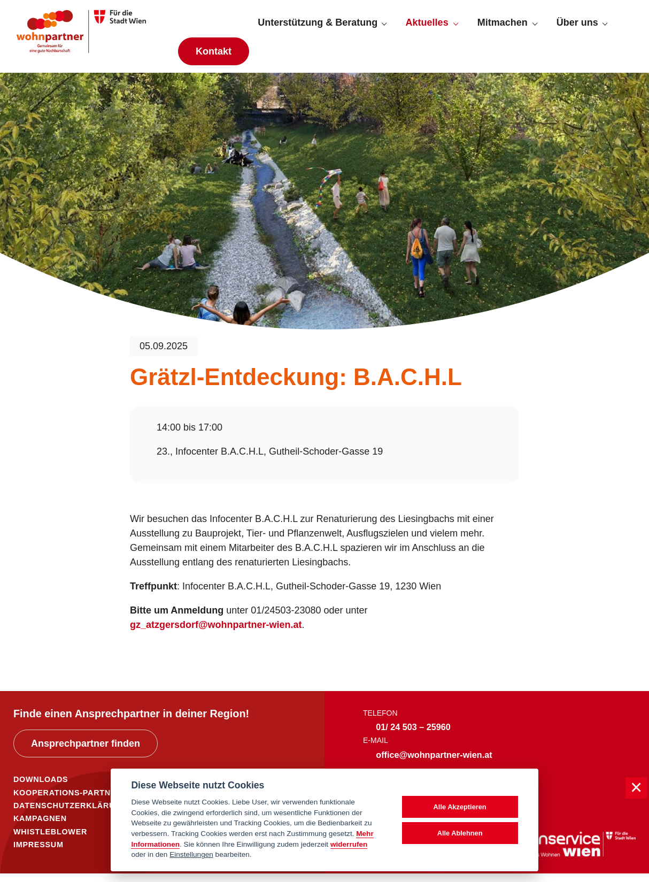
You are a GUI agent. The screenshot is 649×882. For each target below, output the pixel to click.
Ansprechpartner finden (85, 752)
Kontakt (213, 55)
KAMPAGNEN (40, 827)
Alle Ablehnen (460, 833)
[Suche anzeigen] (626, 27)
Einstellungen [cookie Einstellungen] (191, 854)
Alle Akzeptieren (460, 807)
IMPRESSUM (38, 853)
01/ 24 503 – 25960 (413, 735)
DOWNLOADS (40, 788)
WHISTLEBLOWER (50, 840)
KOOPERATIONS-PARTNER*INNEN (82, 801)
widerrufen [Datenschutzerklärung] (349, 844)
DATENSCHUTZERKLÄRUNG (70, 814)
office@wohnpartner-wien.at (434, 763)
